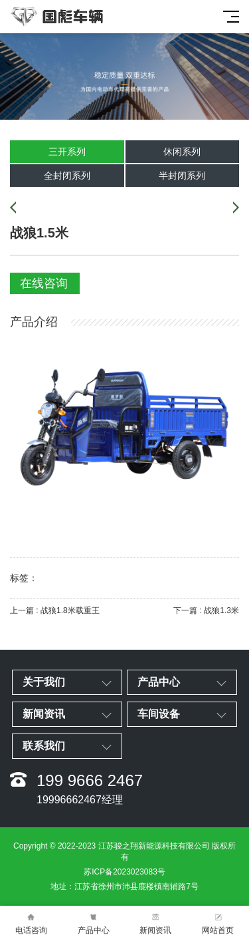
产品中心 (93, 922)
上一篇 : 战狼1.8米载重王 (55, 610)
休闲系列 (182, 151)
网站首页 (218, 922)
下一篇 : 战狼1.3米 (206, 610)
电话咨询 (31, 922)
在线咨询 (44, 283)
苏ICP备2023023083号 (124, 871)
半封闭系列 (182, 175)
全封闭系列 (67, 175)
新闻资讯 (156, 922)
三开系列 (67, 151)
